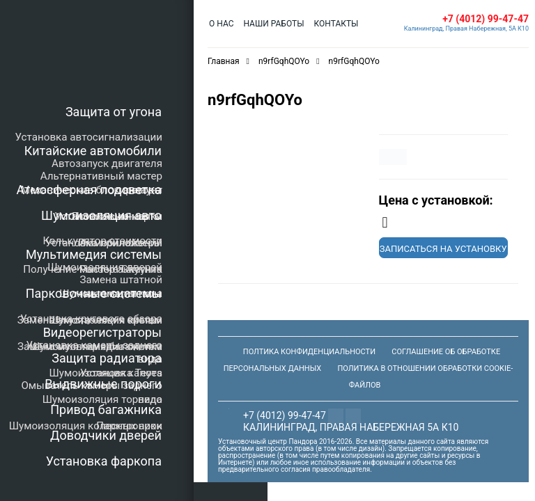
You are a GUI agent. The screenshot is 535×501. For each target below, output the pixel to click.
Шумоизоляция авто (101, 215)
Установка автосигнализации (88, 137)
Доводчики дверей (106, 435)
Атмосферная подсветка (89, 189)
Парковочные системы (94, 293)
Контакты (336, 24)
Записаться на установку (443, 249)
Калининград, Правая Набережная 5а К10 (350, 427)
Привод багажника (106, 409)
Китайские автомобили (93, 150)
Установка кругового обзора (91, 318)
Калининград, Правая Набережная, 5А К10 (466, 28)
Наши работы (273, 24)
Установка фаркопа (104, 461)
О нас (221, 24)
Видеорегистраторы (102, 332)
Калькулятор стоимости (102, 240)
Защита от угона (113, 111)
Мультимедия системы (94, 254)
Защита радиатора (107, 358)
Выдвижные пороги (103, 383)
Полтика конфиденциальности (309, 351)
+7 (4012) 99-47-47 (485, 18)
